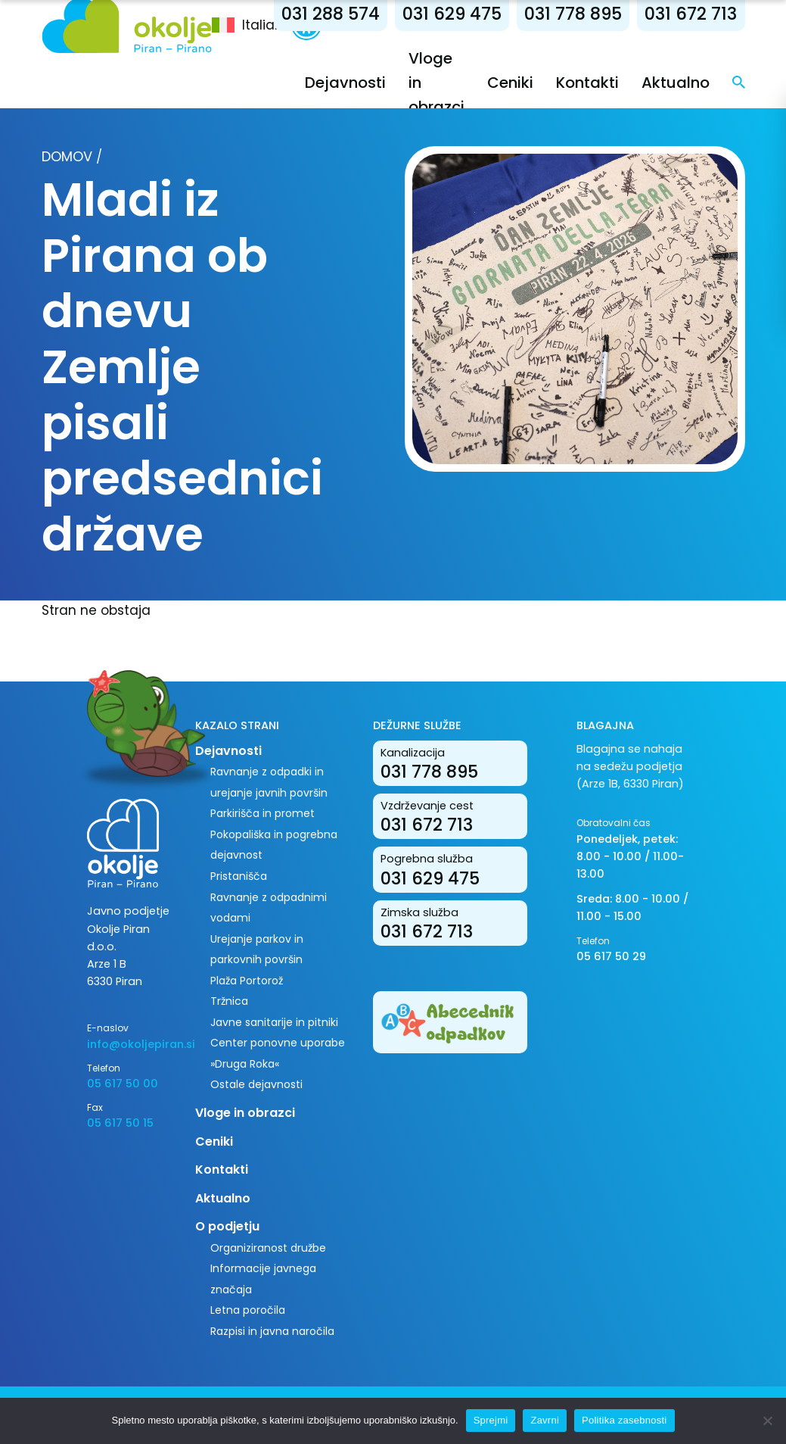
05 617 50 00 (122, 1083)
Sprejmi (491, 1420)
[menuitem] (251, 25)
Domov (67, 156)
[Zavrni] (767, 1420)
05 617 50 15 (120, 1123)
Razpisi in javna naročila (272, 1331)
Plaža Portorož (246, 980)
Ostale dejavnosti (256, 1084)
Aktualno (676, 82)
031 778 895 (573, 14)
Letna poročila (247, 1310)
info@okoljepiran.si (129, 1044)
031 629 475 (452, 14)
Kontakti (587, 82)
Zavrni (544, 1420)
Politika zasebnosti (624, 1420)
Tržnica (229, 1001)
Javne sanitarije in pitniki (274, 1022)
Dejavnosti (345, 82)
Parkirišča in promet (262, 813)
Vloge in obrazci (245, 1112)
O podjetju (227, 1226)
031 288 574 (330, 14)
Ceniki (510, 82)
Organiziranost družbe (268, 1247)
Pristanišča (238, 876)
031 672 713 (691, 14)
